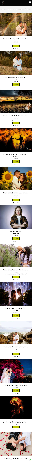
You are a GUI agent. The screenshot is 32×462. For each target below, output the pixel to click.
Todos (3, 9)
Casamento (21, 9)
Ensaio (29, 9)
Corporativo (11, 9)
